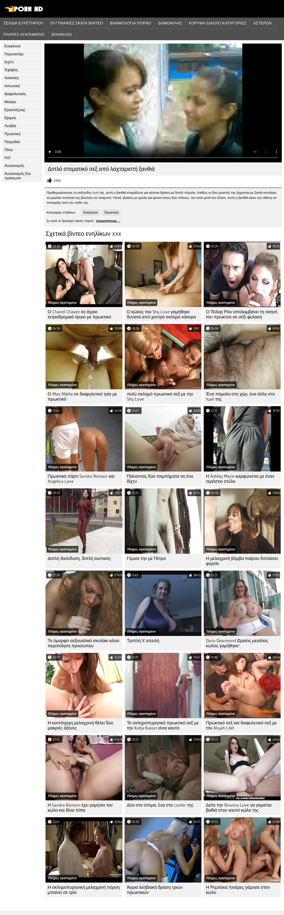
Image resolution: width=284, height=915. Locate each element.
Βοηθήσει (61, 34)
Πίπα (8, 150)
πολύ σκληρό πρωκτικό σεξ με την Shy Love (160, 397)
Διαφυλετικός (15, 94)
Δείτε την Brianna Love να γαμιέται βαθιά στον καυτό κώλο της (238, 808)
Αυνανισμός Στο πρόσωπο (17, 176)
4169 (57, 181)
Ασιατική (11, 78)
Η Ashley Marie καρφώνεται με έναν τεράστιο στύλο (240, 479)
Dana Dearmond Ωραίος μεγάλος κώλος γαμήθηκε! (237, 643)
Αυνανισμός (14, 166)
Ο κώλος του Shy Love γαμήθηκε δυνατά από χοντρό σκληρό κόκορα (161, 314)
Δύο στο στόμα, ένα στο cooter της (160, 805)
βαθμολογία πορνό (130, 23)
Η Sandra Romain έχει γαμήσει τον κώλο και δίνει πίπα (80, 808)
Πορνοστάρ (14, 54)
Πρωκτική (12, 134)
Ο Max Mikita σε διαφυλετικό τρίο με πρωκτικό (82, 397)
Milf (7, 158)
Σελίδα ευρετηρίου (23, 23)
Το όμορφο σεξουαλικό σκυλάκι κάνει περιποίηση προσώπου (83, 643)
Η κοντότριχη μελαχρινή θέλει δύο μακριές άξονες (80, 725)
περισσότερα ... (108, 221)
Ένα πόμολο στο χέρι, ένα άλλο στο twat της (240, 397)
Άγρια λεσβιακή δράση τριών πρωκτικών (155, 890)
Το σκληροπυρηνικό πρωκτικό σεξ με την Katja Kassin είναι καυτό (163, 725)
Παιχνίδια (12, 142)
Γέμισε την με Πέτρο (146, 558)
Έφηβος (11, 70)
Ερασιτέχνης (14, 110)
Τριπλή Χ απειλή (143, 640)
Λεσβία (10, 126)
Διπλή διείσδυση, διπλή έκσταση (79, 558)
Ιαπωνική (12, 86)
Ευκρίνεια (12, 46)
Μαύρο (10, 102)
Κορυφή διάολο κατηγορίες (217, 23)
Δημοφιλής (170, 23)
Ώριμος (10, 118)
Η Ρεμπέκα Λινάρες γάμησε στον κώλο (238, 890)
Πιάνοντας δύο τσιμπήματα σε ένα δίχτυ (160, 479)
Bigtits (9, 62)
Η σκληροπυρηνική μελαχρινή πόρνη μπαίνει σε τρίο (84, 890)
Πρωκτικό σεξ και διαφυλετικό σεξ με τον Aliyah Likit (241, 725)
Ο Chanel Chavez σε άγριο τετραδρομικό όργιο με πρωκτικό (79, 314)
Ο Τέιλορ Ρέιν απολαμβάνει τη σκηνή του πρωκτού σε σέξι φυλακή (241, 314)
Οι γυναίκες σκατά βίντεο (76, 23)
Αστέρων (262, 23)
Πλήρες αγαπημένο (24, 34)
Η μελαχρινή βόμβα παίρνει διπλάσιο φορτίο (242, 561)
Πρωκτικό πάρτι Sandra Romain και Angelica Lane (81, 479)
